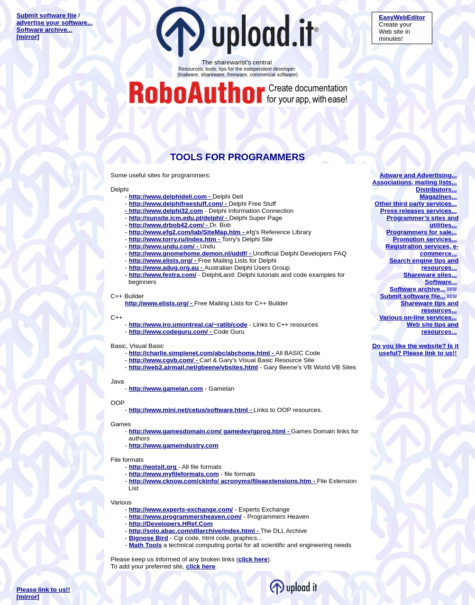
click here (253, 559)
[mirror (27, 36)
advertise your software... (55, 22)
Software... (441, 281)
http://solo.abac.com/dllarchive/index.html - (195, 530)
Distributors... (436, 189)
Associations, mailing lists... (414, 182)
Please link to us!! (43, 589)
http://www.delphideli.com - (170, 196)
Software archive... (45, 29)
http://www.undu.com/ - (165, 246)
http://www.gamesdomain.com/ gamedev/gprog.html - (210, 431)
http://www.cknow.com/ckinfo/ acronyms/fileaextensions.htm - (223, 481)
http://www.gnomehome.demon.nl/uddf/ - (191, 253)
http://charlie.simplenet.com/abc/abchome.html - (202, 353)
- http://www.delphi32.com (164, 210)
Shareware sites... (430, 274)
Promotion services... (425, 239)
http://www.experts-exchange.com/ (181, 509)
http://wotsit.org (153, 466)
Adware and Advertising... (418, 175)
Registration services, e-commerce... (421, 250)
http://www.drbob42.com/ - (169, 225)
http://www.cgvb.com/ (161, 360)
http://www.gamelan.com (166, 388)
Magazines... (438, 196)
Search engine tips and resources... (423, 264)
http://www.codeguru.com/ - (171, 331)
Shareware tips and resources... (429, 307)
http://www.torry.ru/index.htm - (175, 239)
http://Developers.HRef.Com (171, 523)
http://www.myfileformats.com (174, 473)
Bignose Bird (148, 537)
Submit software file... (418, 296)
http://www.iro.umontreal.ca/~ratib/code (188, 324)
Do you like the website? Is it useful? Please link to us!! (415, 349)
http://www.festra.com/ (162, 274)
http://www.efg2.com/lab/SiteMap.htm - (188, 232)
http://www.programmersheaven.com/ (185, 516)
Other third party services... (416, 203)
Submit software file (47, 15)
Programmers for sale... (421, 232)
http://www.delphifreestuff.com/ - (179, 203)
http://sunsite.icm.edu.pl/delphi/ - (179, 217)
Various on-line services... (418, 317)
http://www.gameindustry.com (174, 445)
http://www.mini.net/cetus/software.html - (191, 409)
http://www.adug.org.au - (166, 267)
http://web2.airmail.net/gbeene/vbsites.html (193, 367)
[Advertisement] (235, 128)
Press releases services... (418, 210)
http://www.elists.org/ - (163, 260)
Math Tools (145, 545)
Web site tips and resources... (432, 328)
